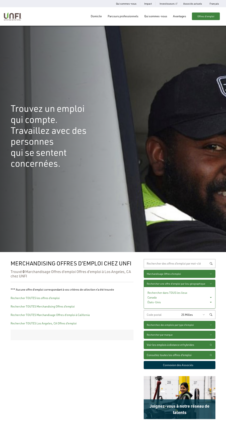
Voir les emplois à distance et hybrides (171, 345)
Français (214, 3)
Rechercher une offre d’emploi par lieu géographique (176, 283)
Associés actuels (192, 3)
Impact (148, 3)
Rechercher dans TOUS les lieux (167, 292)
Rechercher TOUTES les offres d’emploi (35, 298)
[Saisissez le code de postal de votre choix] (162, 314)
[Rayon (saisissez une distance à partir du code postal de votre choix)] (194, 314)
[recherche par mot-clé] (179, 263)
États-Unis (154, 302)
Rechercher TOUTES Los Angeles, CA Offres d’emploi (44, 323)
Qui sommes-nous (126, 3)
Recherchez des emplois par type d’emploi (170, 324)
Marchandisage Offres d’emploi (164, 273)
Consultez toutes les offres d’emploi (169, 355)
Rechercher (211, 263)
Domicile (96, 16)
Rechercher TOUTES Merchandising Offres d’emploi (43, 306)
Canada (152, 297)
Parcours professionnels (123, 16)
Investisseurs (167, 3)
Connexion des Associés (178, 365)
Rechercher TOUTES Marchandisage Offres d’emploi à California (50, 315)
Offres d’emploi (205, 16)
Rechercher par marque (160, 334)
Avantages (179, 16)
